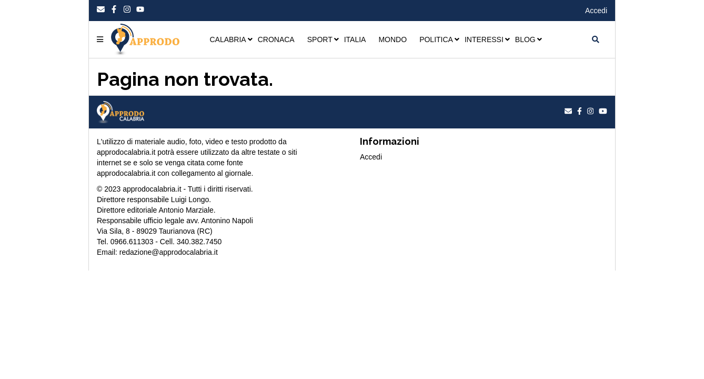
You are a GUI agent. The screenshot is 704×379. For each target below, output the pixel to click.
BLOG (525, 39)
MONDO (392, 39)
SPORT (320, 39)
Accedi (596, 10)
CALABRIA (227, 39)
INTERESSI (484, 39)
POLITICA (436, 39)
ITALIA (355, 39)
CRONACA (276, 39)
